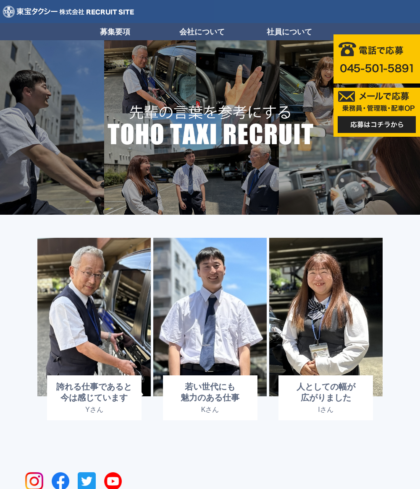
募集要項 (115, 32)
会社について (202, 32)
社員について (289, 32)
